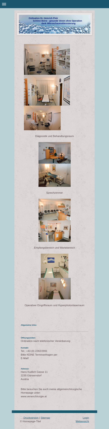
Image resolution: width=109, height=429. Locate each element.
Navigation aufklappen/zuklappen (54, 4)
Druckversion (29, 417)
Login (86, 417)
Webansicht (82, 421)
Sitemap (45, 417)
